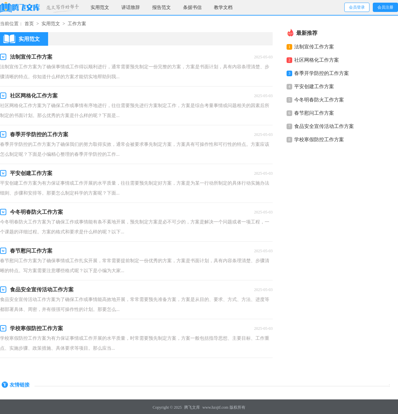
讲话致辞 (130, 7)
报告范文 (161, 7)
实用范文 (100, 7)
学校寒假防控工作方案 (319, 139)
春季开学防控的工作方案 (321, 73)
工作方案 (77, 23)
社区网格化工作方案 (316, 60)
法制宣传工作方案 (314, 46)
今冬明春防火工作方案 (319, 99)
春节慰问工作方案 (314, 113)
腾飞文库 (192, 407)
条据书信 (192, 7)
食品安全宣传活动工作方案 (324, 126)
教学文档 (223, 7)
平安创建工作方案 (314, 86)
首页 (29, 23)
